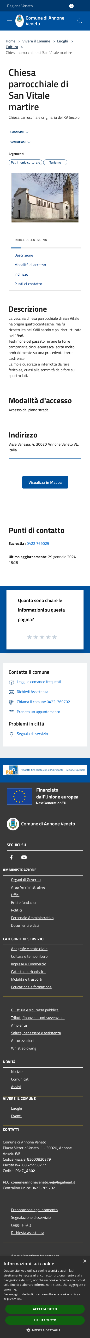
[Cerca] (80, 21)
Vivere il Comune (36, 41)
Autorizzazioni (22, 1040)
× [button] (84, 1261)
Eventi (16, 1116)
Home (10, 41)
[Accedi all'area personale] (71, 6)
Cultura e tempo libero (29, 956)
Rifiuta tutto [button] (45, 1320)
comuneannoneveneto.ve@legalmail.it (43, 1182)
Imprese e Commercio (28, 964)
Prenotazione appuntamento (34, 1210)
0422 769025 (38, 543)
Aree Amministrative (28, 887)
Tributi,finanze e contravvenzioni (38, 1017)
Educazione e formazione (31, 987)
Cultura (12, 47)
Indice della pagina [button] (30, 239)
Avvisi (16, 1087)
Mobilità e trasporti (26, 979)
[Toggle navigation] (9, 20)
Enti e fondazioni (24, 902)
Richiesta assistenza (27, 1232)
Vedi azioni (21, 142)
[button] (45, 1330)
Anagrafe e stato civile (29, 949)
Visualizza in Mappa (45, 482)
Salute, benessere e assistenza (36, 1033)
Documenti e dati (25, 925)
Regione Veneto (20, 6)
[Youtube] (24, 857)
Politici (16, 910)
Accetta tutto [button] (45, 1309)
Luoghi (62, 41)
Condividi (20, 132)
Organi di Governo (26, 879)
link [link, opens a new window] (19, 1299)
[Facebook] (11, 857)
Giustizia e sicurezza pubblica (35, 1010)
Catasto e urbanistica (28, 971)
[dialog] (45, 1297)
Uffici (15, 895)
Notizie (17, 1071)
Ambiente (19, 1025)
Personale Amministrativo (32, 918)
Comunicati (20, 1079)
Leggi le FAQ (21, 1225)
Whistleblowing (23, 1048)
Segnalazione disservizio (31, 1217)
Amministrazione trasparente (35, 1256)
